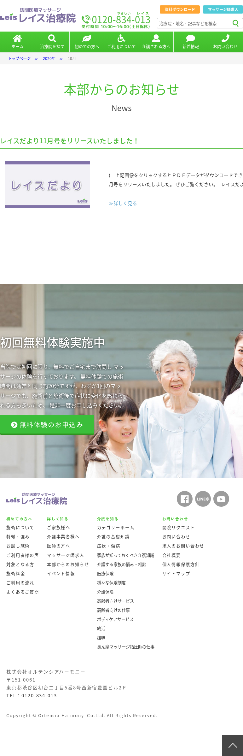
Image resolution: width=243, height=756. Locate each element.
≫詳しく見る (123, 203)
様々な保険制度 (111, 583)
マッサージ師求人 (223, 9)
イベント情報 (61, 573)
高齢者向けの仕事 (113, 610)
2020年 (49, 58)
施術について (20, 527)
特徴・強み (18, 537)
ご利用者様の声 (22, 555)
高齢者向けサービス (115, 601)
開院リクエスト (178, 527)
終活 (101, 628)
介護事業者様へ (63, 537)
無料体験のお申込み (47, 424)
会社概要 (171, 555)
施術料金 (15, 573)
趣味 (101, 638)
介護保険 (105, 592)
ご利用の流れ (20, 583)
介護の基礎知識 (113, 537)
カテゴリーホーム (116, 527)
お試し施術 (18, 546)
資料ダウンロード (180, 9)
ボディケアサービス (115, 619)
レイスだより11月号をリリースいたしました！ (69, 140)
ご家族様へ (58, 527)
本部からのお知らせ (68, 564)
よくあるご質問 (22, 592)
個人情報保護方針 (181, 564)
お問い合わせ (176, 537)
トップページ (19, 58)
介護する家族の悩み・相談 (121, 564)
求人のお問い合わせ (183, 546)
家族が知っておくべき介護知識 (125, 555)
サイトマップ (176, 573)
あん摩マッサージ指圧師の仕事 (125, 647)
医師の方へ (58, 546)
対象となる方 (20, 564)
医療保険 (105, 573)
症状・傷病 (108, 546)
